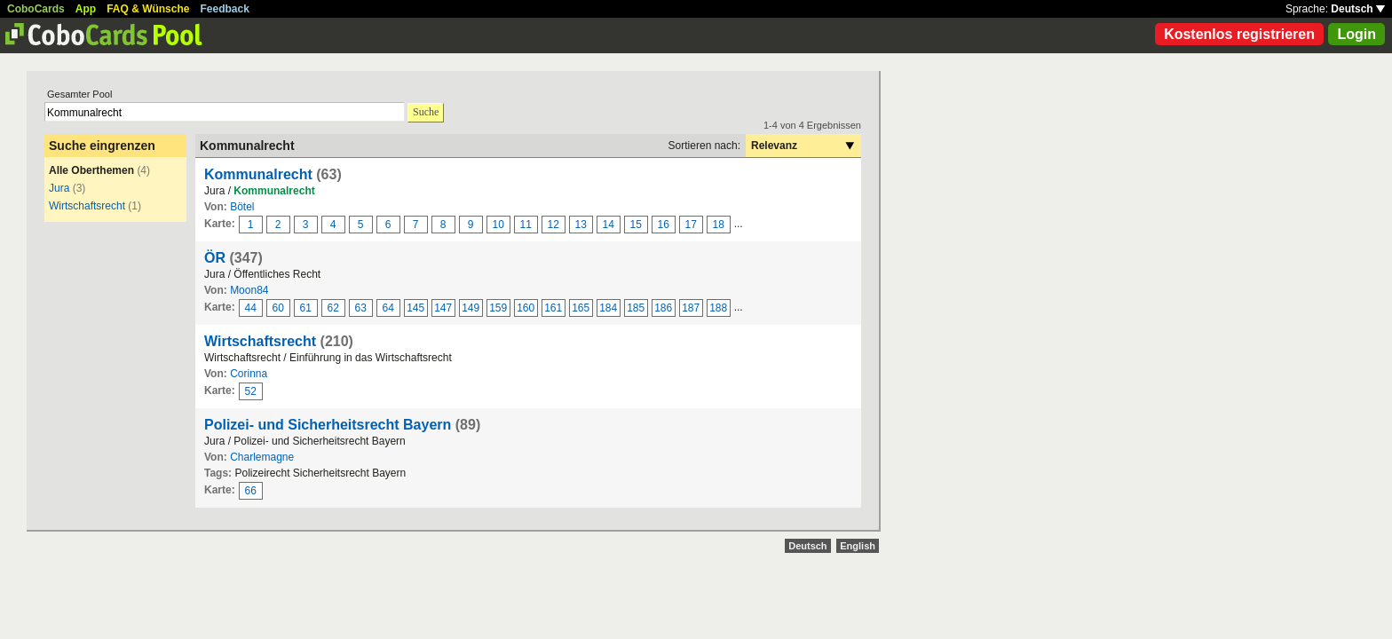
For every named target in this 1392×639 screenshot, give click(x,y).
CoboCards (36, 9)
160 (525, 308)
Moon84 (249, 290)
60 (278, 308)
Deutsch (1358, 9)
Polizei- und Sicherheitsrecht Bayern (327, 424)
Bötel (242, 207)
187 (691, 308)
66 (251, 491)
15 (636, 224)
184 (608, 308)
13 (581, 224)
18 (718, 224)
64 (388, 308)
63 (361, 308)
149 (470, 308)
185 (636, 308)
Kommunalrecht (258, 174)
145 (415, 308)
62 (333, 308)
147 (443, 308)
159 (498, 308)
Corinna (248, 373)
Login (1356, 34)
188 (718, 308)
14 (608, 224)
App (85, 9)
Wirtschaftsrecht (87, 206)
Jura (59, 188)
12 (553, 224)
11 (526, 224)
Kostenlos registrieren (1239, 34)
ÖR (214, 257)
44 (251, 308)
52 (251, 391)
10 (498, 224)
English (857, 545)
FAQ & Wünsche (148, 9)
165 (580, 308)
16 (663, 224)
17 (691, 224)
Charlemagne (262, 457)
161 (553, 308)
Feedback (225, 9)
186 (663, 308)
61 (306, 308)
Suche (426, 112)
